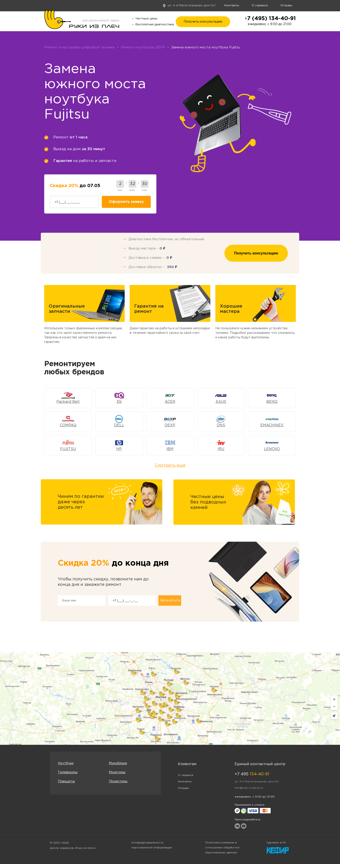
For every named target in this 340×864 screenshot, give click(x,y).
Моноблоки (118, 763)
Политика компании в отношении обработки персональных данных (222, 847)
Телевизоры (68, 772)
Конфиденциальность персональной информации (151, 845)
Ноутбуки (65, 763)
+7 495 (252, 774)
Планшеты (66, 781)
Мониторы (117, 772)
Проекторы (118, 781)
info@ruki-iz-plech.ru (249, 788)
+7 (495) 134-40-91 (269, 18)
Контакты (231, 5)
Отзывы (286, 5)
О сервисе (260, 5)
